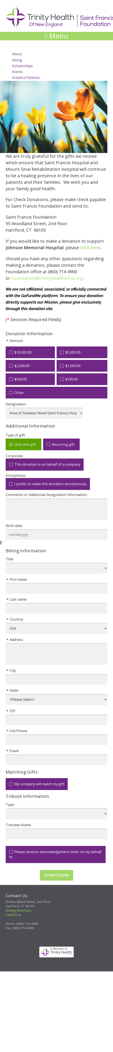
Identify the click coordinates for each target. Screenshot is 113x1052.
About (17, 54)
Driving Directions (19, 910)
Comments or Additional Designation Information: (46, 494)
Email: (14, 750)
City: (13, 670)
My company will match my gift (39, 784)
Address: (16, 639)
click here (90, 247)
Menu (56, 36)
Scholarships (22, 65)
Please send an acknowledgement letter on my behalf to (55, 854)
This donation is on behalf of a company (47, 464)
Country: (17, 619)
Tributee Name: (18, 825)
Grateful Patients (26, 77)
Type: (10, 804)
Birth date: (14, 525)
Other (19, 392)
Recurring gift (63, 444)
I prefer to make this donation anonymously (50, 483)
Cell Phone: (19, 730)
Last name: (18, 599)
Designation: (16, 404)
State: (14, 690)
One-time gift (25, 444)
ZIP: (13, 711)
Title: (10, 559)
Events (17, 71)
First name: (18, 579)
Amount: (16, 340)
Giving (17, 60)
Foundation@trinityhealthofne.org (47, 278)
